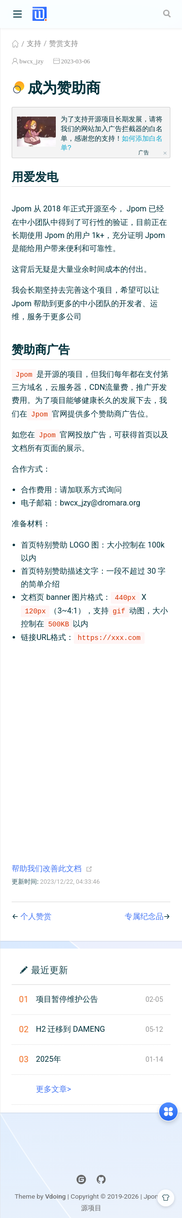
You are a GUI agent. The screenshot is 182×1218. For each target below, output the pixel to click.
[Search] (168, 13)
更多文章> (53, 1089)
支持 (34, 43)
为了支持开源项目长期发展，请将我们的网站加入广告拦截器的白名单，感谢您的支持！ (112, 133)
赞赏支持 (63, 43)
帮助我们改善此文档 (47, 868)
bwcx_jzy (31, 61)
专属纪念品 (144, 916)
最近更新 (49, 969)
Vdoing (55, 1196)
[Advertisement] (91, 742)
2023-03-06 (75, 61)
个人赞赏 (35, 916)
